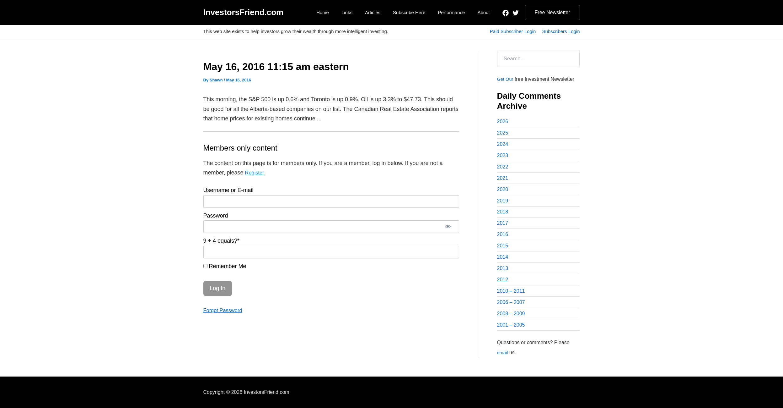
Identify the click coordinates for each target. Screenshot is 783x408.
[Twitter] (515, 13)
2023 (502, 156)
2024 (502, 144)
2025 (502, 133)
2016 (502, 237)
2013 (502, 272)
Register (255, 172)
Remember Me (224, 266)
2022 (502, 168)
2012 (502, 284)
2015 (502, 249)
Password (215, 215)
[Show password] (448, 226)
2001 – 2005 (511, 331)
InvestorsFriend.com (243, 12)
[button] (552, 12)
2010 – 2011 (511, 296)
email (503, 358)
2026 (502, 121)
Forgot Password (224, 310)
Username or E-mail (228, 190)
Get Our (506, 79)
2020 (502, 191)
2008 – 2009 (511, 319)
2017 (502, 226)
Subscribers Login (561, 31)
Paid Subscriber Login (513, 31)
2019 (502, 203)
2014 (502, 261)
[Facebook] (505, 13)
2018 (502, 214)
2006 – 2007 (511, 307)
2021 (502, 179)
